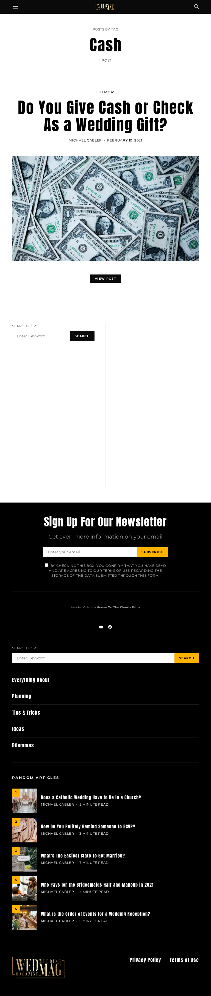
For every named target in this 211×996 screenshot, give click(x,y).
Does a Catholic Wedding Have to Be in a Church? (91, 797)
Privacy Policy (145, 960)
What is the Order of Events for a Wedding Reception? (95, 914)
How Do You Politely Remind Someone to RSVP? (88, 826)
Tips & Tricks (26, 712)
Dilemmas (105, 92)
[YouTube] (101, 627)
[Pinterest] (110, 627)
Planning (21, 696)
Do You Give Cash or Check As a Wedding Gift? (105, 116)
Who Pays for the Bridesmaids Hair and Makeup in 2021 (97, 884)
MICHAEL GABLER (85, 140)
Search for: (24, 326)
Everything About (31, 680)
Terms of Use (184, 960)
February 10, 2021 (124, 140)
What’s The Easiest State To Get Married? (83, 855)
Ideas (18, 729)
